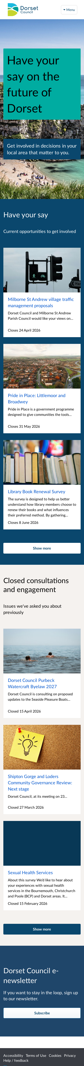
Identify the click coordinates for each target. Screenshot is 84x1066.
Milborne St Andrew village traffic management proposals (41, 302)
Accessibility (13, 1055)
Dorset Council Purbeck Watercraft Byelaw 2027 (32, 683)
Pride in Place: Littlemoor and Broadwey (36, 398)
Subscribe (42, 1013)
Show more (42, 548)
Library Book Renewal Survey (36, 491)
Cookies (55, 1055)
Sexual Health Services (30, 872)
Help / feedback (15, 1060)
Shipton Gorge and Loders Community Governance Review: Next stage (40, 782)
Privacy (70, 1055)
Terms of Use (36, 1055)
